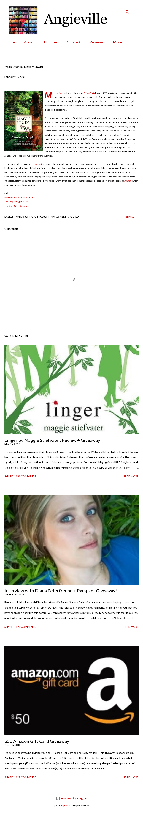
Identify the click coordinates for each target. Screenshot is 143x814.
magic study (36, 216)
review (74, 216)
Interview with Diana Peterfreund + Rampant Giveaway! (60, 590)
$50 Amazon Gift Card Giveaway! (37, 741)
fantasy (20, 216)
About (29, 42)
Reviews (97, 42)
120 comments (26, 626)
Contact (73, 42)
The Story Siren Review (15, 206)
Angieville (65, 805)
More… (119, 42)
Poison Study (89, 93)
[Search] (127, 6)
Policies (51, 42)
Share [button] (130, 216)
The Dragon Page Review (16, 201)
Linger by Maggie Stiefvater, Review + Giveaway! (53, 440)
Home (9, 42)
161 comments (26, 476)
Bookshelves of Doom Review (18, 197)
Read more (131, 476)
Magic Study (59, 93)
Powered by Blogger (71, 798)
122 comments (26, 777)
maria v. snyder (57, 216)
